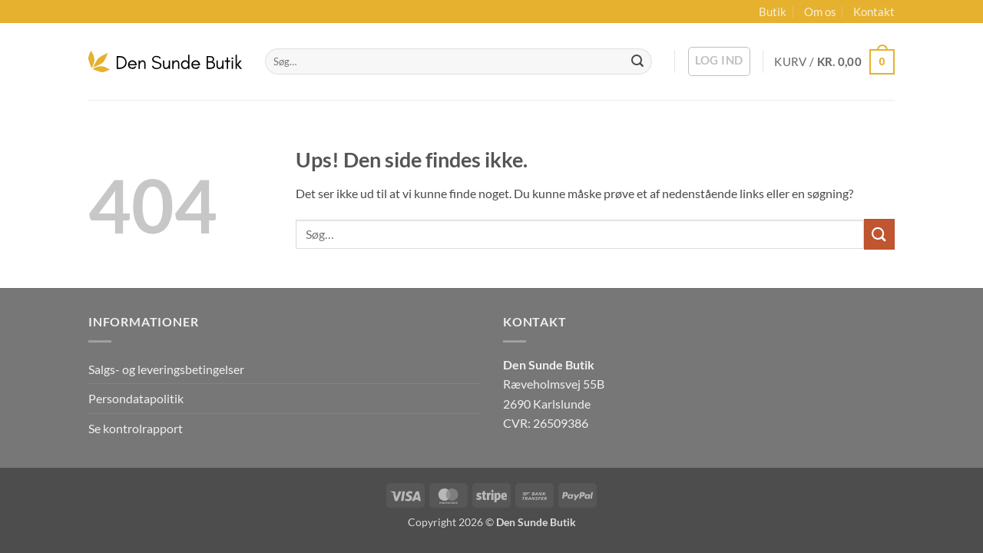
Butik (772, 11)
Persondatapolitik (136, 398)
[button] (719, 61)
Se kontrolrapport (135, 428)
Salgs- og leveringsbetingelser (166, 369)
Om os (820, 11)
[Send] (637, 61)
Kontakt (874, 11)
